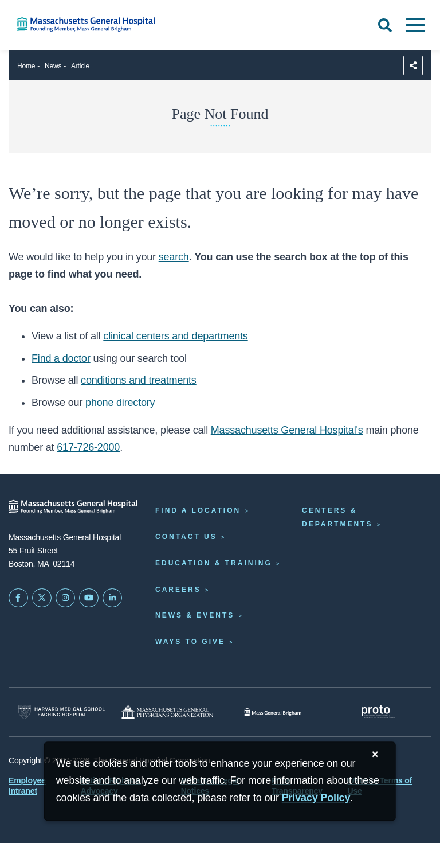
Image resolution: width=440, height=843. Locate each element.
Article (80, 66)
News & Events (194, 615)
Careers (178, 590)
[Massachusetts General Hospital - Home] (73, 506)
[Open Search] (385, 25)
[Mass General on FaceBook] (18, 598)
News (53, 66)
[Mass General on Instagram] (65, 598)
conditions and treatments (139, 380)
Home (26, 66)
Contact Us (186, 537)
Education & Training (213, 563)
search (174, 257)
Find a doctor (61, 358)
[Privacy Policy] (316, 798)
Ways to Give (190, 642)
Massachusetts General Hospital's (287, 430)
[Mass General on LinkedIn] (112, 598)
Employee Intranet (27, 785)
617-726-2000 (88, 447)
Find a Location (198, 510)
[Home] (91, 24)
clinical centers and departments (175, 336)
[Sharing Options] (413, 65)
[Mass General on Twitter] (42, 598)
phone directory (120, 402)
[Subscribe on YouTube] (89, 598)
